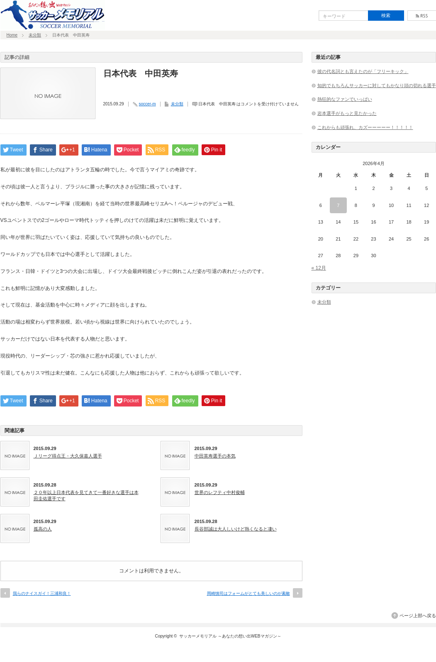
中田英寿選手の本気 (215, 455)
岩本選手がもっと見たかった (347, 113)
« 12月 (319, 268)
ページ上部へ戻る (417, 615)
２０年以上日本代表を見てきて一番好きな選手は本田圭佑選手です (86, 495)
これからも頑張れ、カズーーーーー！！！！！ (365, 127)
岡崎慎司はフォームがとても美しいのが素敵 (248, 593)
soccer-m (147, 104)
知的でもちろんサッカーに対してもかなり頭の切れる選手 (376, 85)
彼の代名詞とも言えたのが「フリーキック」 (363, 71)
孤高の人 (43, 528)
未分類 (35, 35)
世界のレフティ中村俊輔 (220, 492)
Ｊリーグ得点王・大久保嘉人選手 (68, 455)
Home (12, 35)
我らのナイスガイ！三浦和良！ (42, 593)
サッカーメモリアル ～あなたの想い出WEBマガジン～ (230, 636)
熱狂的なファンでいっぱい (344, 99)
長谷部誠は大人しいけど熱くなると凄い (236, 528)
